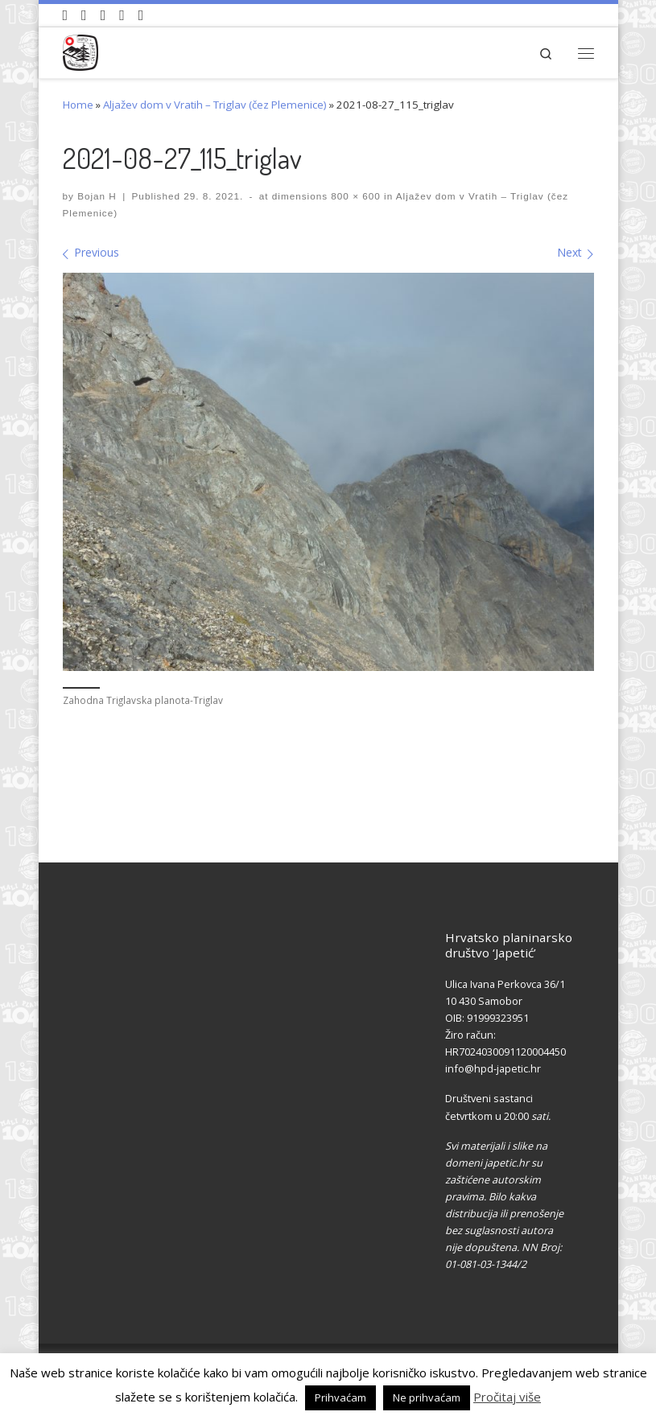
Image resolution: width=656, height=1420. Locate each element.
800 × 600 (354, 196)
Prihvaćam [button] (340, 1397)
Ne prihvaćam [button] (426, 1397)
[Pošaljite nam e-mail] (141, 15)
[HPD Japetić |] (81, 50)
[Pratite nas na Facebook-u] (84, 15)
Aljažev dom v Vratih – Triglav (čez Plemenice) (215, 104)
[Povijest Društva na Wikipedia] (122, 15)
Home (78, 104)
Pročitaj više (507, 1397)
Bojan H (97, 196)
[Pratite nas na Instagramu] (103, 15)
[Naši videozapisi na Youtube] (65, 15)
